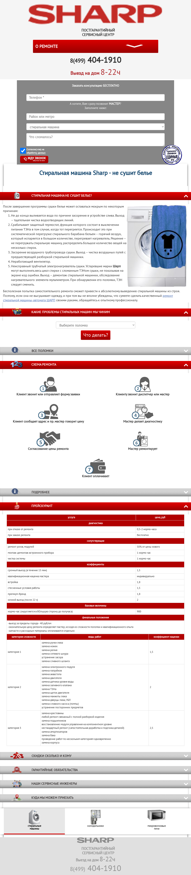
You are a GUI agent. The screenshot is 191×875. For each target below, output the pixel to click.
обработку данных (36, 152)
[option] (34, 821)
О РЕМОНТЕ (46, 46)
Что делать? (95, 335)
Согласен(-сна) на (36, 151)
